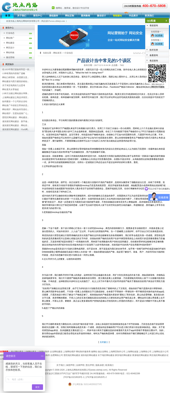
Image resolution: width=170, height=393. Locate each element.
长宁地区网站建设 (106, 355)
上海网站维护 (69, 351)
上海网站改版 (132, 351)
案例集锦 (85, 15)
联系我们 (149, 15)
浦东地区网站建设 (89, 355)
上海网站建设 (30, 351)
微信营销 (10, 57)
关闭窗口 (104, 342)
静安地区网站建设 (123, 355)
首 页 (7, 15)
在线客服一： (157, 33)
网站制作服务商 (83, 351)
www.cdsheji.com (57, 21)
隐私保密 (100, 365)
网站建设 (10, 43)
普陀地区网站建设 (71, 355)
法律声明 (80, 365)
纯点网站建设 (17, 351)
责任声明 (90, 365)
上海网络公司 (145, 351)
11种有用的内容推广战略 (13, 73)
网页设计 (10, 47)
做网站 (94, 351)
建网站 (3, 355)
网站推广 (10, 38)
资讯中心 (37, 15)
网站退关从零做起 (10, 89)
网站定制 (69, 15)
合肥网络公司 (56, 355)
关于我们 (21, 15)
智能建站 (117, 15)
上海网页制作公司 (117, 351)
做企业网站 (103, 351)
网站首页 (57, 53)
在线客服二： (157, 42)
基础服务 (53, 15)
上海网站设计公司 (160, 351)
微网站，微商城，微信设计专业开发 (72, 8)
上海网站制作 (43, 351)
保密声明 (70, 365)
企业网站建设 (56, 351)
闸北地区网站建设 (157, 355)
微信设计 (101, 15)
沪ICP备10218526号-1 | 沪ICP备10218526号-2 (85, 377)
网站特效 (10, 52)
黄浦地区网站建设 (140, 355)
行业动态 (10, 33)
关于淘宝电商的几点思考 (13, 85)
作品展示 (133, 15)
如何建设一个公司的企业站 (14, 101)
